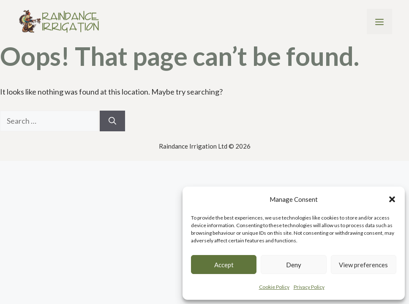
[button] (392, 199)
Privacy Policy (309, 287)
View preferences (363, 265)
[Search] (112, 121)
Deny (293, 265)
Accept (224, 265)
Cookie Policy (274, 287)
